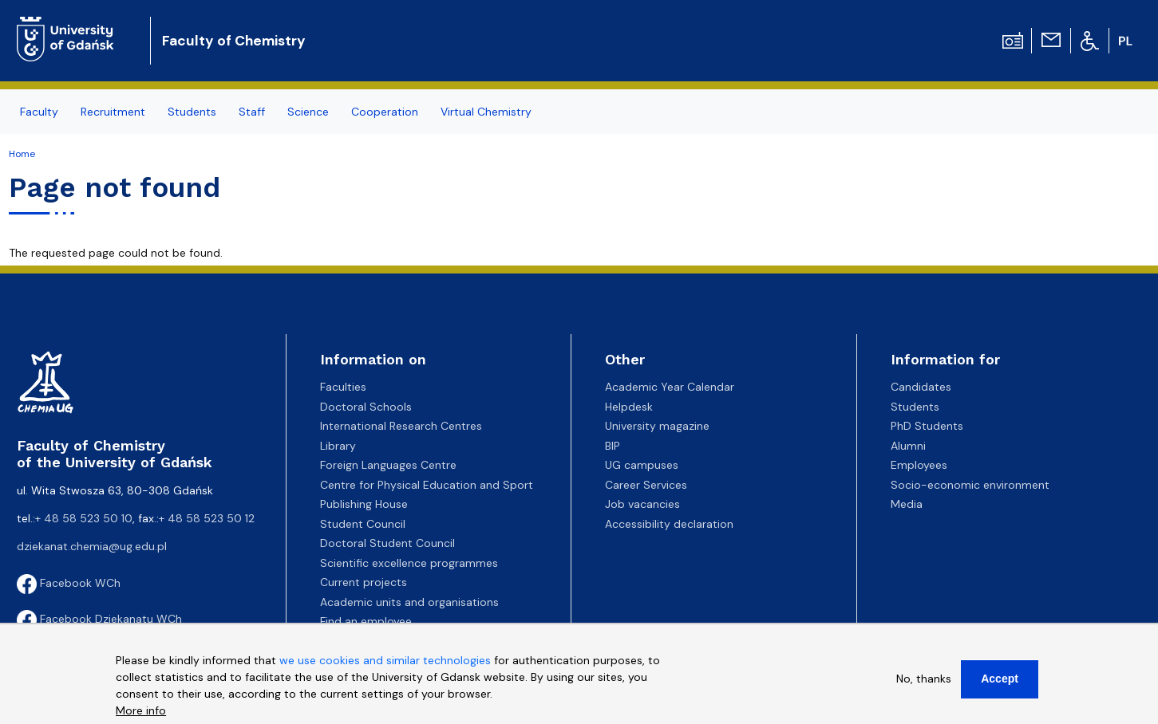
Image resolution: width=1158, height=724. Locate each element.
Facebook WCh (69, 583)
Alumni (908, 446)
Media (907, 504)
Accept (999, 678)
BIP (612, 446)
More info (141, 710)
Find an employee (366, 621)
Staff (252, 111)
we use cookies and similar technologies (385, 660)
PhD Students (927, 426)
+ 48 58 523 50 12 (207, 518)
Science (308, 111)
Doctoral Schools (366, 406)
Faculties (343, 387)
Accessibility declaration (669, 524)
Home (22, 154)
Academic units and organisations (409, 602)
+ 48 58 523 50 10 (83, 518)
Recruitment (113, 111)
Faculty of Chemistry (234, 40)
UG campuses (641, 465)
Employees (919, 465)
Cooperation (384, 111)
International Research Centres (401, 426)
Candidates (921, 387)
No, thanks (923, 678)
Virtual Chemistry (486, 111)
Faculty (39, 111)
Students (192, 111)
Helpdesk (629, 406)
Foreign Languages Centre (388, 465)
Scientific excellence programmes (409, 563)
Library (338, 446)
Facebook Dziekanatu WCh (99, 619)
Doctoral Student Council (387, 543)
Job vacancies (642, 504)
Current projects (363, 582)
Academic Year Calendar (669, 387)
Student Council (362, 524)
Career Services (646, 485)
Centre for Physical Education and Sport (426, 485)
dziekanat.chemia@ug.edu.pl (92, 546)
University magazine (657, 426)
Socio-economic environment (970, 485)
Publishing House (364, 504)
